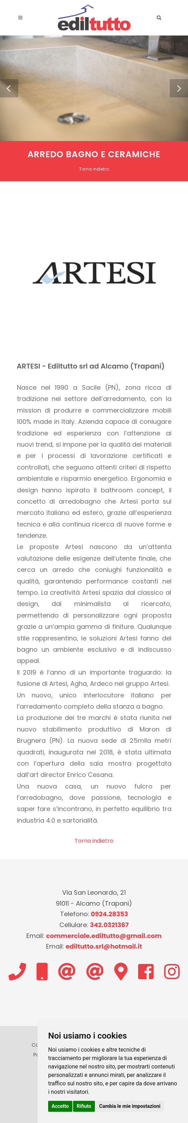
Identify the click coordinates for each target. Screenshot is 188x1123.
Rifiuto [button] (84, 1106)
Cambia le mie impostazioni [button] (129, 1106)
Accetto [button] (60, 1106)
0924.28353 (109, 914)
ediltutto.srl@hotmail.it (104, 946)
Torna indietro (94, 169)
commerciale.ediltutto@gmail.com (104, 935)
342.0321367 (109, 924)
